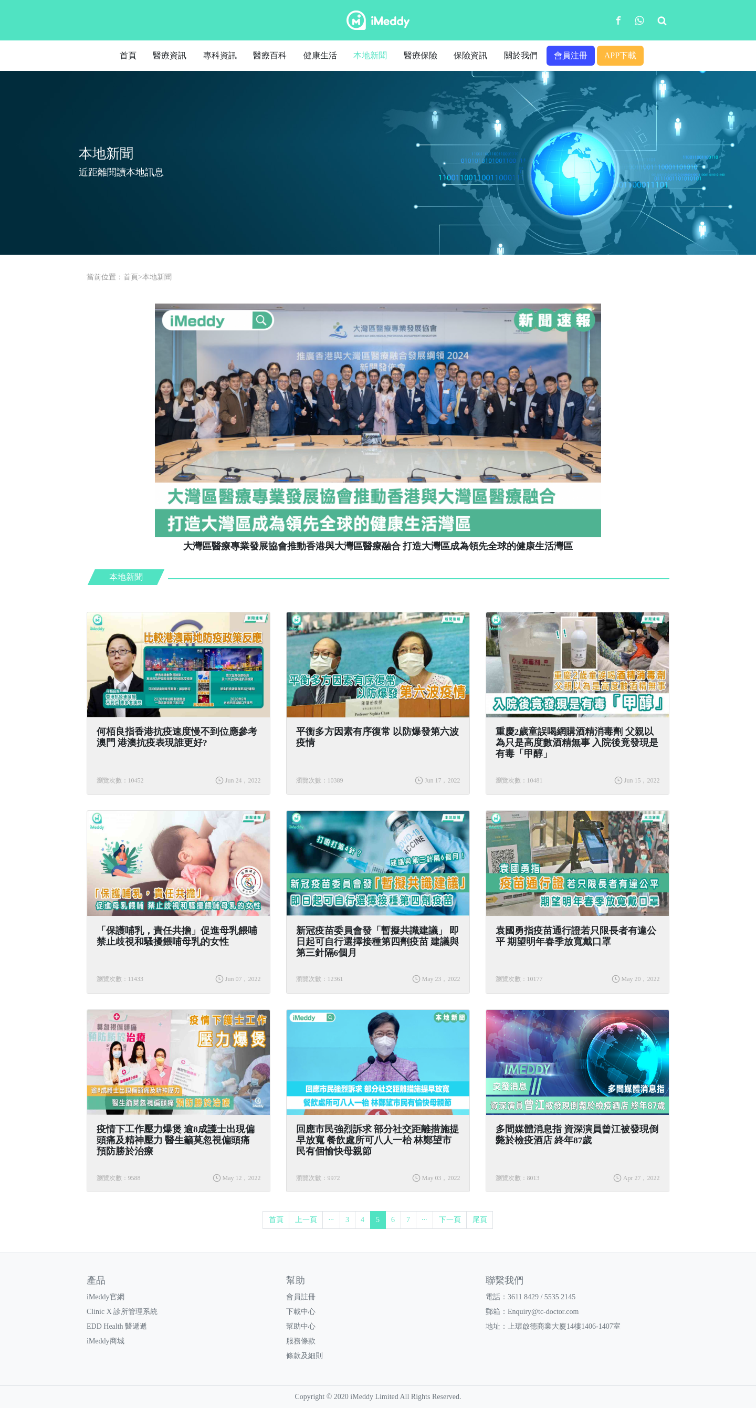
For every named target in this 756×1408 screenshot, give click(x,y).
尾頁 (479, 1220)
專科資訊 (220, 55)
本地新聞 (370, 55)
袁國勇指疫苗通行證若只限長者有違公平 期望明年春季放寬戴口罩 (576, 936)
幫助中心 (301, 1326)
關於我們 (521, 55)
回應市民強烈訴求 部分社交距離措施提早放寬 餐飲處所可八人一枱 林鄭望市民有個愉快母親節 (377, 1140)
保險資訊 (470, 55)
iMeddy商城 (105, 1341)
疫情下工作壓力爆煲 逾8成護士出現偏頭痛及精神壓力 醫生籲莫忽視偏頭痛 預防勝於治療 (176, 1140)
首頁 (128, 55)
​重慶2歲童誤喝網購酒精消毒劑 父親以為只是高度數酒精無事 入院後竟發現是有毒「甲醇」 (577, 742)
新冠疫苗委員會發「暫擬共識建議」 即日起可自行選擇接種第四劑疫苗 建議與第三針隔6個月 (377, 941)
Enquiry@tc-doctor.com (543, 1312)
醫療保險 (420, 55)
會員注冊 (570, 55)
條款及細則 (304, 1356)
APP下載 (620, 55)
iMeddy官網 (105, 1297)
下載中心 (301, 1312)
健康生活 (320, 55)
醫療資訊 (169, 55)
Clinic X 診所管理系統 (122, 1312)
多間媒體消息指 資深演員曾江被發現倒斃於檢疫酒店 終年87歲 (577, 1134)
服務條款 (301, 1341)
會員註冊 (301, 1297)
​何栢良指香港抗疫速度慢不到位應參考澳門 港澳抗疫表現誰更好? (177, 737)
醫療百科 (270, 55)
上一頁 (306, 1220)
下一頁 (450, 1220)
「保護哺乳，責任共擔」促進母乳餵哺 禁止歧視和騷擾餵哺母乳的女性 (177, 936)
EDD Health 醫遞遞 (117, 1326)
